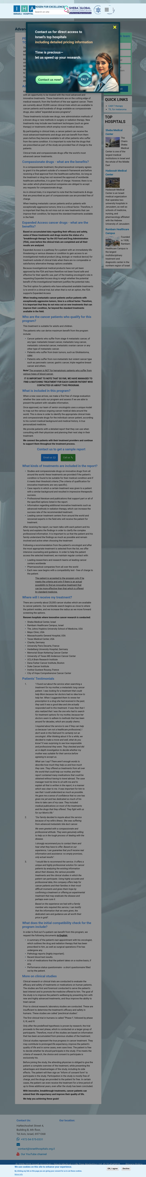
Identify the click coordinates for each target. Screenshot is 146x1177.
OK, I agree (113, 1168)
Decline (126, 1168)
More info (19, 1174)
